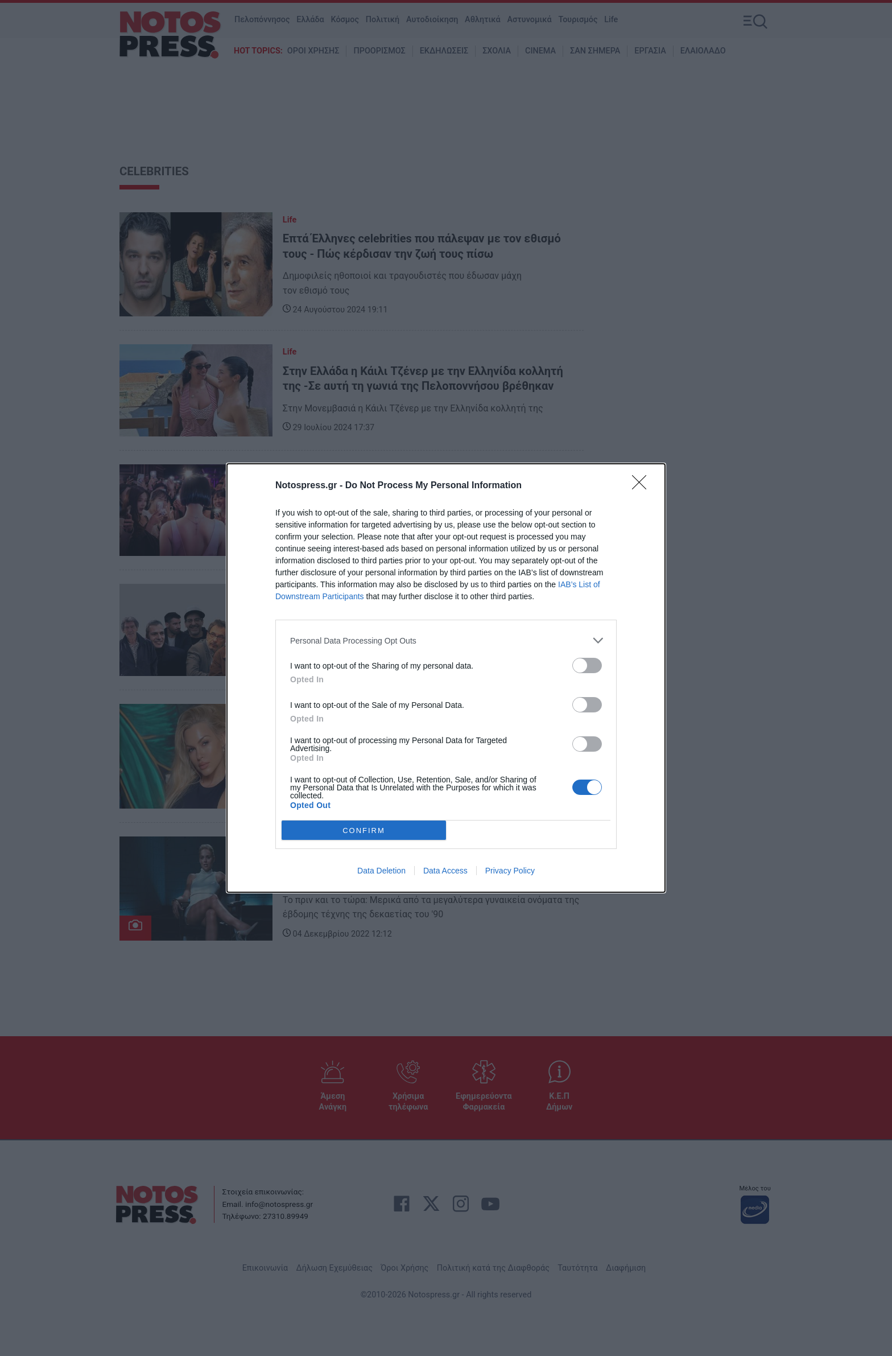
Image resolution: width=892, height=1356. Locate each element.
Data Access (445, 870)
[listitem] (446, 640)
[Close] (643, 486)
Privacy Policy (510, 870)
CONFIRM (363, 830)
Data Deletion (381, 870)
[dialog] (446, 678)
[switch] (587, 665)
